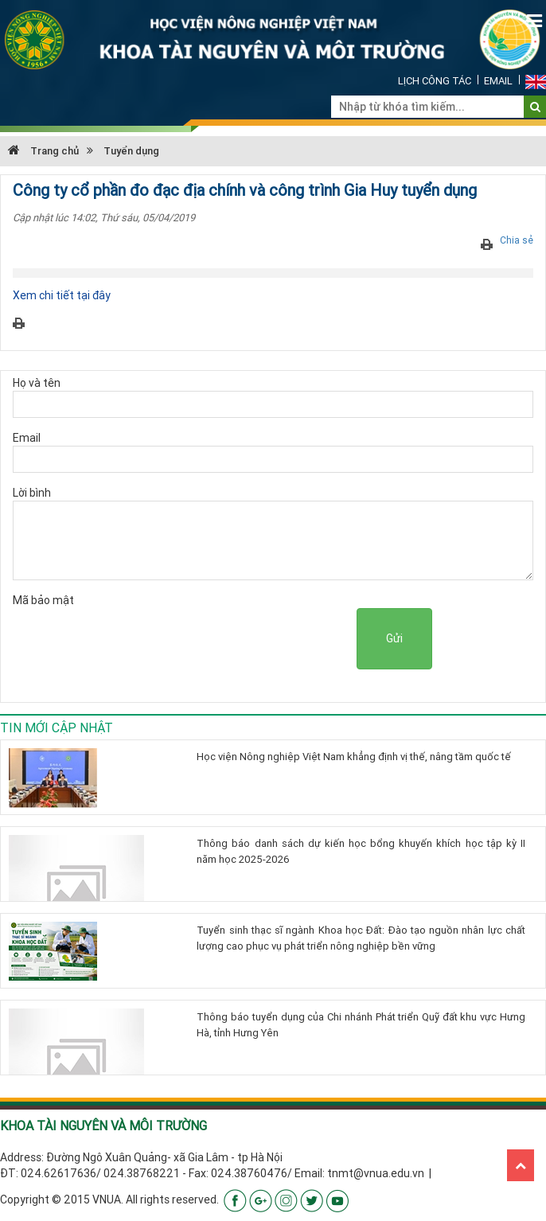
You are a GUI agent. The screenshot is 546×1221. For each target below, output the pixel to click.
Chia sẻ (516, 240)
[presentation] (236, 639)
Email (498, 81)
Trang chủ (43, 151)
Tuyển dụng (131, 151)
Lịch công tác (434, 81)
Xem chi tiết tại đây (62, 295)
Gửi (394, 638)
